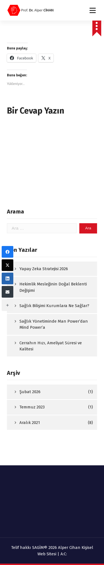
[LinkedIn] (7, 278)
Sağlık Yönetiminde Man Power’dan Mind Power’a (53, 324)
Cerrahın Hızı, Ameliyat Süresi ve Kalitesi (50, 346)
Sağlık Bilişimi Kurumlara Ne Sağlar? (54, 305)
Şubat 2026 (29, 391)
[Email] (7, 292)
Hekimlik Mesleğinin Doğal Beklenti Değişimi (53, 287)
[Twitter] (7, 265)
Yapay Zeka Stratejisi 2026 (43, 268)
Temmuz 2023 (32, 407)
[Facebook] (7, 252)
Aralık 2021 (29, 422)
